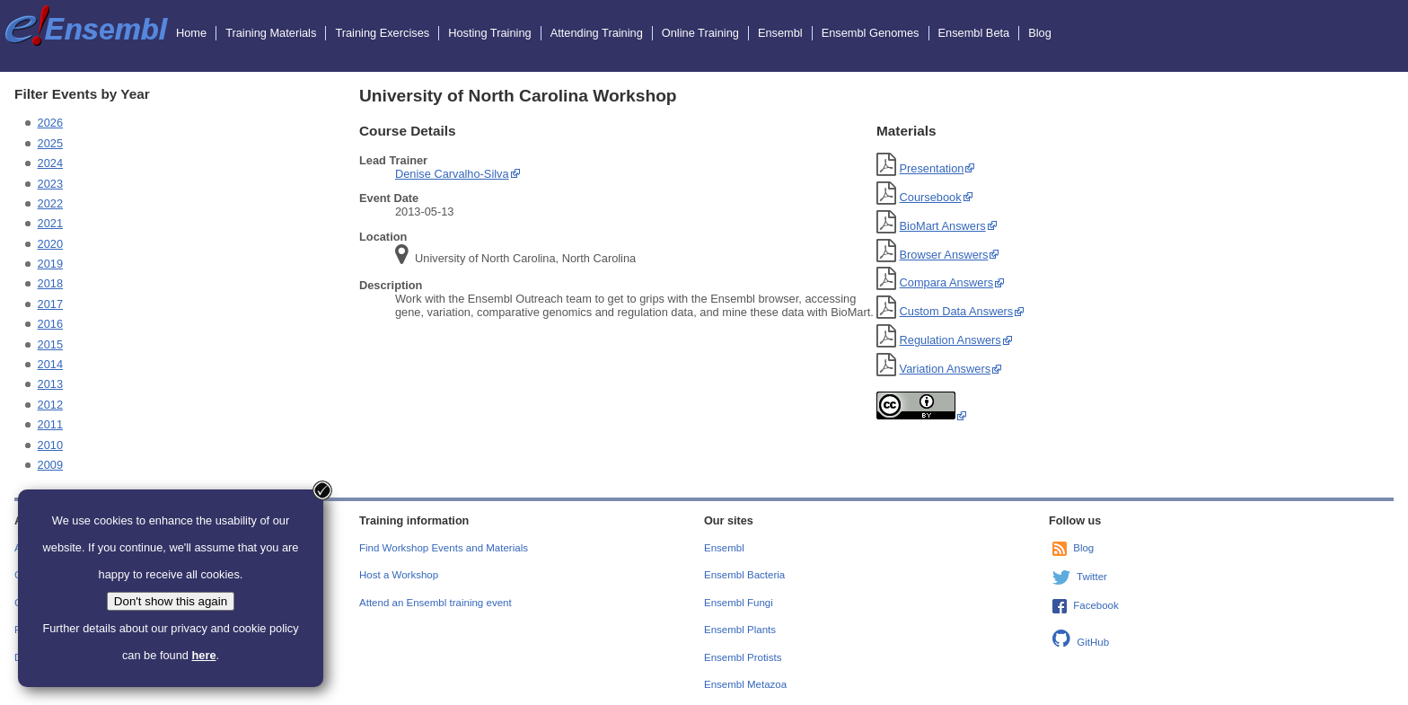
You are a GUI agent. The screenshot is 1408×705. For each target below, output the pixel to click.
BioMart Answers (943, 226)
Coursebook (931, 197)
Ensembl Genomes (871, 33)
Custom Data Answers (957, 311)
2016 (50, 323)
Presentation (932, 168)
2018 (50, 283)
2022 (50, 203)
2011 (50, 424)
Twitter (1092, 576)
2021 (50, 223)
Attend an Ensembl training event (435, 602)
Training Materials (270, 33)
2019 (50, 263)
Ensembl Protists (742, 657)
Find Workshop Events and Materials (443, 547)
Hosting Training (489, 33)
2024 (50, 163)
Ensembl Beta (974, 33)
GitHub (1093, 642)
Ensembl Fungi (738, 602)
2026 (50, 122)
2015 (50, 344)
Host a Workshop (398, 574)
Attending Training (596, 33)
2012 (50, 404)
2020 (50, 244)
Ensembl (780, 33)
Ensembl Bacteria (744, 574)
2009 (50, 464)
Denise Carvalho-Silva (452, 174)
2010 (50, 445)
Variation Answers (945, 368)
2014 (50, 364)
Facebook (1096, 605)
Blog (1040, 33)
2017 (50, 304)
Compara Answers (947, 282)
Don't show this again (170, 601)
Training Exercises (382, 33)
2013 (50, 384)
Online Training (700, 33)
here (203, 655)
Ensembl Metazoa (745, 684)
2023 (50, 183)
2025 (50, 143)
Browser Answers (944, 254)
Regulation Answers (950, 340)
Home (191, 33)
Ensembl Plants (740, 629)
